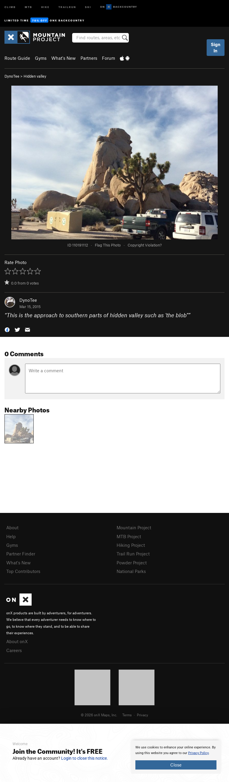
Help (11, 536)
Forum (108, 58)
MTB (28, 7)
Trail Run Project (133, 553)
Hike (45, 7)
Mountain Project (134, 527)
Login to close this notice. (84, 758)
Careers (14, 650)
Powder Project (132, 562)
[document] (175, 757)
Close (176, 764)
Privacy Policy (198, 753)
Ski (88, 7)
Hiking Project (131, 545)
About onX (17, 641)
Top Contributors (23, 571)
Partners (89, 58)
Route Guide (17, 58)
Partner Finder (20, 553)
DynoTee (11, 76)
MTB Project (129, 536)
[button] (7, 329)
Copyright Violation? (145, 245)
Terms (127, 715)
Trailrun (67, 7)
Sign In (215, 47)
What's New (63, 58)
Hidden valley (35, 76)
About (12, 527)
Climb (10, 7)
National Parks (131, 571)
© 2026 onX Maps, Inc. (99, 715)
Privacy (142, 715)
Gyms (41, 58)
